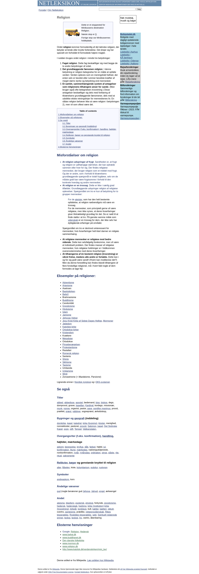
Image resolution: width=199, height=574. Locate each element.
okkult (111, 509)
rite (116, 453)
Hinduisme (67, 309)
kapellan (80, 405)
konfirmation (63, 450)
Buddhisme (68, 300)
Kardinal (89, 405)
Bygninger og (65, 418)
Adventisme (68, 282)
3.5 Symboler (68, 138)
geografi (79, 418)
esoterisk (79, 503)
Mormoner (108, 321)
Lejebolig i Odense (129, 61)
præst (68, 411)
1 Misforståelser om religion (71, 114)
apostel (79, 402)
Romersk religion (70, 353)
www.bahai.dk (69, 534)
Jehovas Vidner (70, 318)
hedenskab (71, 506)
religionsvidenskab (95, 512)
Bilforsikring (131, 100)
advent (60, 447)
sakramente (69, 456)
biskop (104, 402)
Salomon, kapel (95, 426)
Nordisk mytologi (83, 382)
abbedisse (69, 402)
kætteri (103, 509)
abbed (60, 402)
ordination (95, 453)
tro (80, 518)
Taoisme (66, 365)
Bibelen (66, 467)
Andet (60, 498)
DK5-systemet (103, 382)
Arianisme (67, 285)
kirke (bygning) (90, 423)
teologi (75, 518)
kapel (69, 423)
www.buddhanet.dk (71, 537)
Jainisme (66, 315)
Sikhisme (66, 362)
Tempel (78, 429)
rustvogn (103, 467)
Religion (75, 531)
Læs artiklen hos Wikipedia (100, 560)
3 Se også (63, 120)
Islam (65, 312)
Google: (66, 531)
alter (59, 467)
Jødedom (67, 324)
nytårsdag (85, 453)
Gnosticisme (68, 306)
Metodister (67, 338)
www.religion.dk (70, 546)
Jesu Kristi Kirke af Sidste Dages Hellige (82, 321)
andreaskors (63, 479)
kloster (102, 423)
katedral (78, 423)
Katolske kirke (69, 327)
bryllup (80, 447)
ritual (59, 456)
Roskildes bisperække (80, 515)
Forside (42, 10)
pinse (104, 453)
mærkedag (82, 450)
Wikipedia (55, 569)
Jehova (86, 491)
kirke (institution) (96, 506)
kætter (95, 509)
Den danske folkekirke (73, 540)
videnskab (73, 220)
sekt (94, 515)
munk (59, 408)
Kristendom (68, 332)
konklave (82, 509)
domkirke (61, 423)
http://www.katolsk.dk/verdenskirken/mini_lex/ (84, 549)
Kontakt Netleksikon (81, 572)
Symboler (63, 474)
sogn (66, 429)
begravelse (70, 447)
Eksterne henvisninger (74, 525)
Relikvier (62, 462)
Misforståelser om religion (77, 155)
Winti (64, 374)
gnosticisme (110, 503)
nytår (76, 453)
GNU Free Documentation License (61, 572)
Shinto (65, 359)
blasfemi (70, 503)
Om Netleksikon (55, 10)
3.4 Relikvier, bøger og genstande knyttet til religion (86, 135)
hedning (83, 506)
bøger (72, 462)
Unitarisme (67, 371)
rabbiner (77, 411)
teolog (67, 518)
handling (107, 436)
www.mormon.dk (70, 543)
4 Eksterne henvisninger (69, 147)
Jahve (94, 491)
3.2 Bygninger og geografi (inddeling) (79, 126)
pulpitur (94, 467)
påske (111, 453)
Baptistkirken (68, 291)
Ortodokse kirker (70, 330)
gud (59, 491)
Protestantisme (69, 347)
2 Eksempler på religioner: (70, 117)
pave (89, 408)
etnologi (89, 503)
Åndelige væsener (68, 486)
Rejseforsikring (132, 82)
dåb (86, 447)
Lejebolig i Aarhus (129, 52)
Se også (63, 389)
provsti (83, 426)
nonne (67, 408)
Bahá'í (65, 294)
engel (101, 491)
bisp (98, 402)
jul (104, 447)
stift (71, 429)
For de (71, 199)
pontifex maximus (102, 408)
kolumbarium (83, 467)
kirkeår (73, 509)
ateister (78, 199)
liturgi (72, 450)
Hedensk (84, 531)
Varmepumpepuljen (129, 118)
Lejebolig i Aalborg (129, 63)
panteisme (70, 512)
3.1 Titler (66, 123)
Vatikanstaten (89, 429)
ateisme (61, 503)
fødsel (93, 447)
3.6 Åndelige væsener (72, 141)
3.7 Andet (66, 144)
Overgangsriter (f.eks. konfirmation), (79, 436)
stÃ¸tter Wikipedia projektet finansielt (133, 569)
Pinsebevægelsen (71, 344)
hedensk (61, 506)
